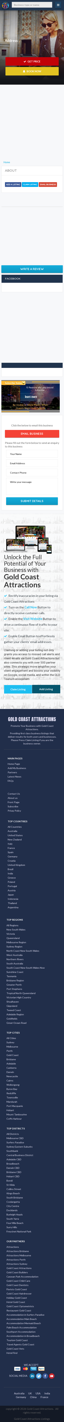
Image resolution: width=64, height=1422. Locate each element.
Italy (10, 843)
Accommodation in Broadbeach (23, 1335)
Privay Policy (14, 810)
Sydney (10, 1042)
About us (13, 797)
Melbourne (12, 1046)
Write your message (21, 482)
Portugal (12, 886)
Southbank (12, 1150)
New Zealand (15, 839)
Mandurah (11, 1101)
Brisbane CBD (13, 1172)
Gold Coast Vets (15, 1348)
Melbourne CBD (15, 1138)
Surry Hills (11, 1227)
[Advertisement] (32, 128)
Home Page (14, 763)
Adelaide (11, 1063)
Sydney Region (14, 946)
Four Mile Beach (14, 1223)
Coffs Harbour (14, 1118)
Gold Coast (12, 1055)
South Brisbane (14, 1197)
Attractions (12, 1246)
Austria (12, 890)
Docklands (12, 1210)
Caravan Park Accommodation (22, 1276)
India (10, 873)
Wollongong (12, 1084)
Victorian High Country (18, 997)
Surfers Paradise (15, 1142)
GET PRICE (32, 61)
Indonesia (13, 898)
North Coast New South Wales (22, 950)
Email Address (17, 463)
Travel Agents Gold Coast (20, 1344)
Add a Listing (13, 184)
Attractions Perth (16, 1259)
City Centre (12, 1206)
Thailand (12, 903)
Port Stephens (14, 988)
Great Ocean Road (16, 1022)
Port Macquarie (14, 1105)
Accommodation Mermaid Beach (23, 1323)
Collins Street (13, 1189)
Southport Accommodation (20, 1331)
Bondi (9, 1180)
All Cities (11, 1038)
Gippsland (11, 1005)
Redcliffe (11, 1093)
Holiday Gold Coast (16, 1297)
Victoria (10, 933)
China (33, 1397)
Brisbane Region (15, 980)
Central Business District (19, 1155)
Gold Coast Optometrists (20, 1306)
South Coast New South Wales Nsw (25, 967)
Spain (10, 852)
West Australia (14, 955)
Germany (12, 856)
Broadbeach (12, 1163)
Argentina (13, 907)
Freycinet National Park (18, 1231)
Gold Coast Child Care (18, 1280)
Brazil (10, 869)
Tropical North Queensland (20, 993)
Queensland (13, 938)
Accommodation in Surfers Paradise (25, 1314)
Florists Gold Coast (16, 1289)
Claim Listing (30, 184)
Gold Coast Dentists (17, 1285)
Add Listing (46, 689)
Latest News (14, 776)
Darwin (10, 1072)
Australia (12, 831)
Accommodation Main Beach (21, 1319)
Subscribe (13, 806)
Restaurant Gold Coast (18, 1310)
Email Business (48, 184)
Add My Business (17, 768)
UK (30, 1393)
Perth (9, 1050)
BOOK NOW (32, 71)
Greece (12, 877)
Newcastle (12, 1076)
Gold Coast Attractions (19, 1268)
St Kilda (10, 1184)
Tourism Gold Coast (17, 1340)
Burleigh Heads (14, 1214)
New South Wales (15, 929)
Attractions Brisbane (17, 1251)
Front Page (13, 802)
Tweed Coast (13, 1010)
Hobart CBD (12, 1176)
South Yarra (12, 1218)
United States (15, 835)
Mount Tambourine (16, 1114)
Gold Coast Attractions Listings (32, 1418)
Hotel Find (11, 1352)
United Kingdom (16, 864)
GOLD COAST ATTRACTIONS (32, 719)
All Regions (12, 925)
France (11, 848)
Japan (11, 894)
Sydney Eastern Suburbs (19, 1146)
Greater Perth (14, 984)
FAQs (11, 780)
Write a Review (32, 269)
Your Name (16, 454)
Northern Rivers (15, 959)
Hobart (10, 1110)
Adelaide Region (15, 1014)
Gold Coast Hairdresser (19, 1293)
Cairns (9, 1080)
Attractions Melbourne (18, 1255)
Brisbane (11, 1059)
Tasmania (11, 976)
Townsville (12, 1097)
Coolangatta (13, 1201)
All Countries (15, 826)
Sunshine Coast (14, 972)
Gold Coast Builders (17, 1272)
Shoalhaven (12, 1001)
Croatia (12, 860)
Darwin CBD (12, 1167)
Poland (11, 881)
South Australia (14, 963)
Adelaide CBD (13, 1159)
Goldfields (11, 1018)
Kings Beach (13, 1193)
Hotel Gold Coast (15, 1302)
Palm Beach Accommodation (21, 1327)
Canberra (11, 1067)
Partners (12, 772)
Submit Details (32, 501)
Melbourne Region (16, 942)
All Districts (12, 1133)
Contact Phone (18, 472)
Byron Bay (11, 1089)
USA (38, 1393)
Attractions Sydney (16, 1263)
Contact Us (14, 793)
